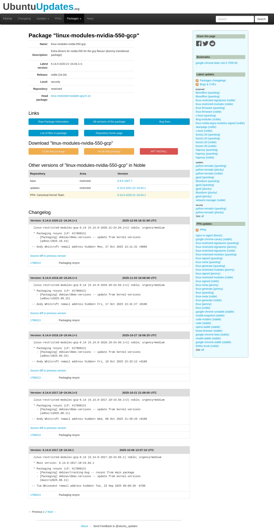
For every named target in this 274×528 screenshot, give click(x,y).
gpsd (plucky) (204, 188)
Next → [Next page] (52, 511)
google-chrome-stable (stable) (213, 342)
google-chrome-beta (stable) (212, 334)
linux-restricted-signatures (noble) (215, 100)
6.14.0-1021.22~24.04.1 (131, 187)
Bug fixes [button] (164, 121)
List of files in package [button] (53, 133)
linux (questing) (205, 292)
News (90, 18)
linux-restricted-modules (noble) (214, 104)
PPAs (58, 18)
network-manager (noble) (210, 200)
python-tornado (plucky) (210, 169)
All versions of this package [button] (109, 121)
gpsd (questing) (205, 177)
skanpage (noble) (206, 126)
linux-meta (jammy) (207, 284)
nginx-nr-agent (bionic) (209, 235)
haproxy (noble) (205, 157)
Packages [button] (74, 18)
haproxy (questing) (207, 149)
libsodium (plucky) (206, 192)
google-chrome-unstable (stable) (215, 311)
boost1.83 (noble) (206, 142)
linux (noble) (203, 307)
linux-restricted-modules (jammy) (215, 269)
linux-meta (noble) (206, 296)
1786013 (35, 262)
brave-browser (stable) (209, 330)
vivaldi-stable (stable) (208, 338)
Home (7, 18)
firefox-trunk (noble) (207, 345)
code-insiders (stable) (208, 319)
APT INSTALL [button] (159, 151)
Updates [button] (43, 18)
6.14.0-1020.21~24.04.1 (131, 195)
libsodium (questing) (208, 181)
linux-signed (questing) (209, 258)
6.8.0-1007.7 (124, 180)
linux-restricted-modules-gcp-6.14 (71, 95)
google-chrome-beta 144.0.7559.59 (216, 62)
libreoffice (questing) (208, 92)
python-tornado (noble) (209, 173)
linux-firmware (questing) (210, 107)
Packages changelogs (213, 80)
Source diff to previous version (48, 255)
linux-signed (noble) (207, 281)
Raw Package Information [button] (53, 121)
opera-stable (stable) (208, 326)
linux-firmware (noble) (208, 111)
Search (261, 19)
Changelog (24, 18)
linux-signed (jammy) (208, 273)
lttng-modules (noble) (208, 119)
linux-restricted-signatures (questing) (217, 243)
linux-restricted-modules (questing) (216, 254)
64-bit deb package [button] (109, 151)
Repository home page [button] (109, 133)
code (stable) (203, 323)
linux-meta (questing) (208, 262)
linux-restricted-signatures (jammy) (216, 246)
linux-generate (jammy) (209, 288)
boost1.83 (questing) (208, 134)
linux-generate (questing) (210, 265)
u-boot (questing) (206, 115)
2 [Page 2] (46, 511)
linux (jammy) (204, 304)
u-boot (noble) (204, 130)
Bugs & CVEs (208, 84)
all (202, 216)
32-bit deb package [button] (53, 151)
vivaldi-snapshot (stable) (210, 315)
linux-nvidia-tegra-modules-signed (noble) (220, 123)
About (84, 526)
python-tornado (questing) (211, 165)
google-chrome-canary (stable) (214, 239)
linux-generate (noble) (209, 300)
